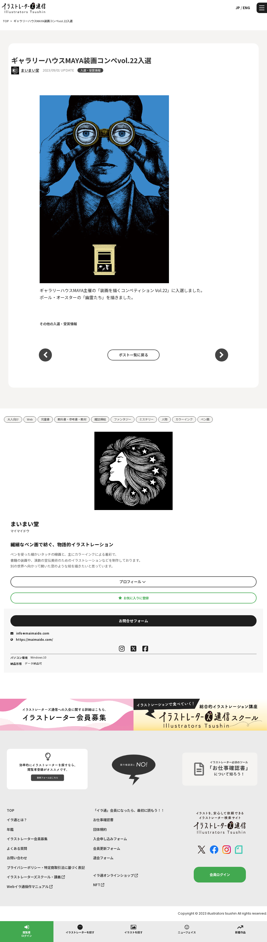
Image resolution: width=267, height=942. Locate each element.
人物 (164, 419)
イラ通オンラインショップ (115, 875)
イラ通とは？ (17, 819)
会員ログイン (220, 874)
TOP (10, 810)
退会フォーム (103, 857)
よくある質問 (17, 848)
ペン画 (205, 419)
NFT (98, 884)
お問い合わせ (17, 857)
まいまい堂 (30, 70)
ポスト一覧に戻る (133, 354)
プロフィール (132, 581)
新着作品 (240, 929)
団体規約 (100, 829)
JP (237, 7)
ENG (246, 7)
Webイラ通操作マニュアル (30, 886)
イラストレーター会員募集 (27, 838)
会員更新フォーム (106, 848)
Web (30, 419)
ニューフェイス (187, 929)
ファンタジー (122, 419)
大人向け (13, 419)
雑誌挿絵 (100, 419)
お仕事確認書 (103, 819)
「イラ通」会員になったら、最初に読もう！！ (128, 810)
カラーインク (184, 419)
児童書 (45, 419)
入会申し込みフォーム (110, 838)
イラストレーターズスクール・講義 (36, 876)
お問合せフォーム (133, 620)
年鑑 (10, 829)
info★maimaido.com (29, 633)
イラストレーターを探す (80, 929)
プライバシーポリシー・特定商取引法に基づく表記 (46, 867)
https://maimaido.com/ (31, 639)
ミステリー (146, 419)
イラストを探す (133, 929)
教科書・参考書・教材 (72, 419)
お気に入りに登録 (133, 598)
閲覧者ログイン (26, 931)
